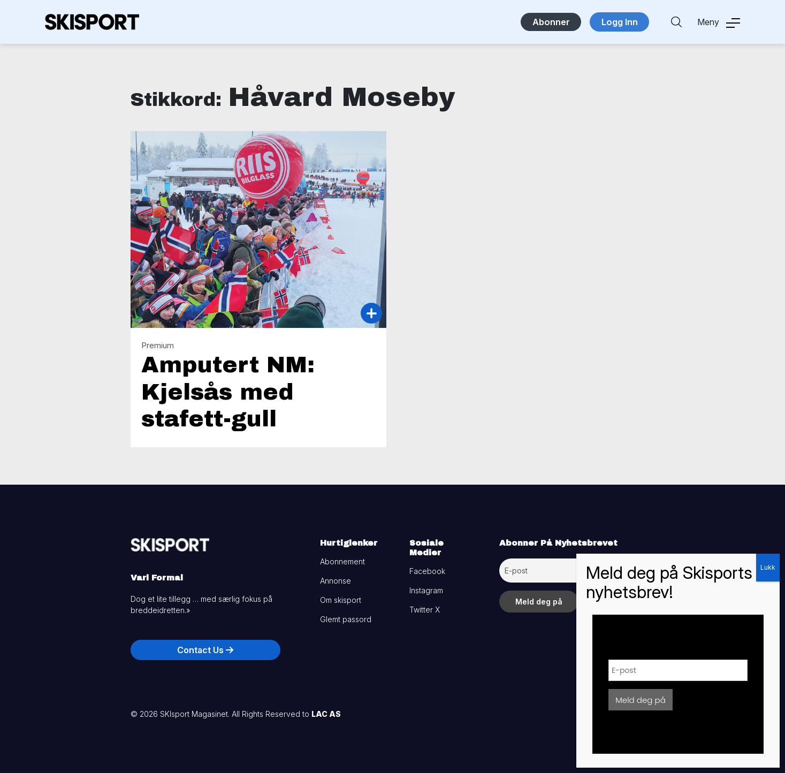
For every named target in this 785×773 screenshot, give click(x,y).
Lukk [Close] (767, 567)
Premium (157, 345)
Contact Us (205, 650)
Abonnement (342, 561)
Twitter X (424, 609)
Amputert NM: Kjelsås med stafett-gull (228, 392)
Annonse (335, 580)
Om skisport (340, 599)
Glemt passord (345, 619)
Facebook (427, 571)
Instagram (426, 590)
